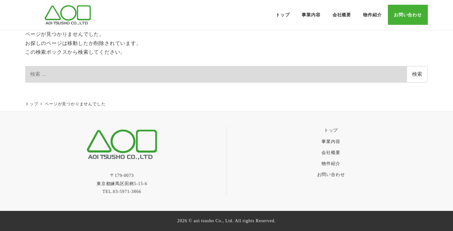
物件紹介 (331, 163)
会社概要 (331, 152)
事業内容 (331, 141)
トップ (331, 130)
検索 (417, 74)
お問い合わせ (331, 174)
